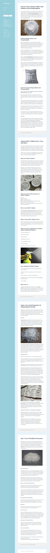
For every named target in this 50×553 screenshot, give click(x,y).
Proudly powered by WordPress (29, 551)
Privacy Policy (5, 7)
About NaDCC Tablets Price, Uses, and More (32, 142)
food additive (26, 516)
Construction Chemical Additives (31, 544)
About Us (5, 10)
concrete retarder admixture (34, 470)
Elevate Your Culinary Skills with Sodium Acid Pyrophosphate (7, 21)
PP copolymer (23, 364)
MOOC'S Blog (7, 3)
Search (4, 14)
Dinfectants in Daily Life (7, 35)
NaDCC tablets (34, 152)
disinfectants (41, 277)
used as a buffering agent (29, 56)
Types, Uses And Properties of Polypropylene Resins (31, 306)
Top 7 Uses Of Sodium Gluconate (8, 26)
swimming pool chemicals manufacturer (28, 210)
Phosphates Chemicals (29, 132)
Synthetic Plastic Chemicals (7, 34)
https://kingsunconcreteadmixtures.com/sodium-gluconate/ (30, 539)
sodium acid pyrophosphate (33, 13)
